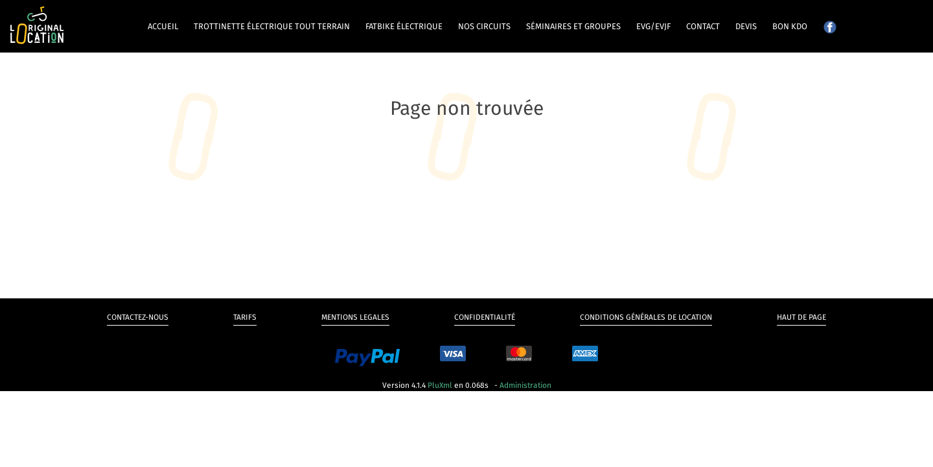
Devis (746, 26)
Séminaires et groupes (573, 26)
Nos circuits (484, 26)
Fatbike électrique (404, 26)
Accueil (163, 26)
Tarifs (245, 317)
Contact (703, 26)
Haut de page (801, 317)
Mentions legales (355, 317)
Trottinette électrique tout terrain (272, 26)
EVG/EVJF (653, 26)
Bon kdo (789, 26)
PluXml (440, 385)
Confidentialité (484, 317)
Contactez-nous (137, 317)
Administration (525, 385)
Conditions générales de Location (646, 317)
